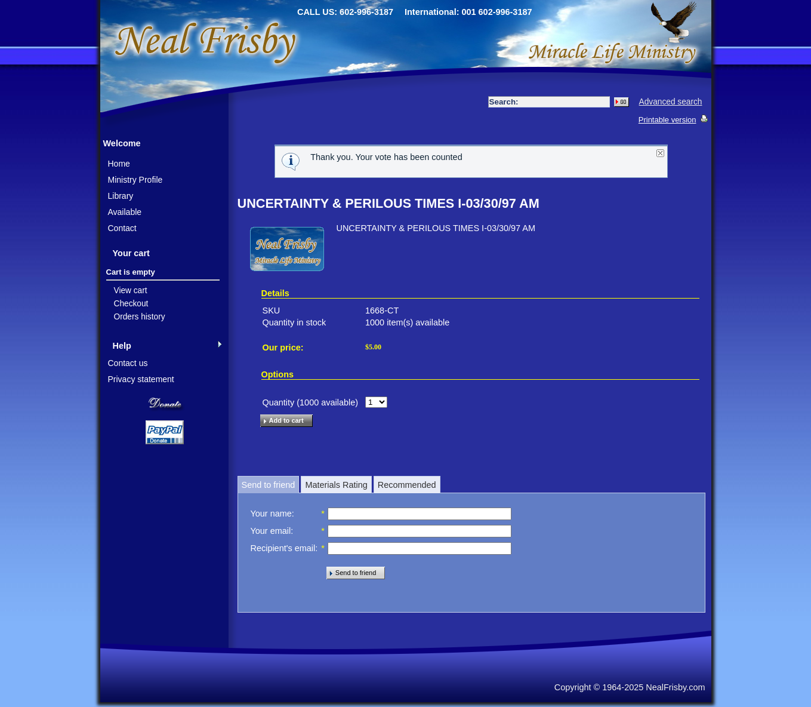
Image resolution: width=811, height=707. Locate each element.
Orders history (139, 316)
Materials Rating (336, 485)
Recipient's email (283, 548)
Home (119, 163)
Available (125, 212)
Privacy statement (141, 379)
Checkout (131, 303)
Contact (122, 228)
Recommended (407, 485)
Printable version (667, 119)
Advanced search (670, 101)
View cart (130, 290)
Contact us (128, 363)
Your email (271, 531)
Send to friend (268, 485)
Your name (271, 513)
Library (121, 196)
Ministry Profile (135, 180)
